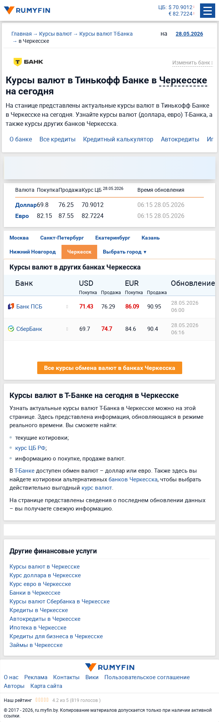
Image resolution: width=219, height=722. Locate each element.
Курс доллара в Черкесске (45, 575)
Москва (19, 238)
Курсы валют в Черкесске (44, 566)
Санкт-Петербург (62, 238)
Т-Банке (24, 470)
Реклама (35, 676)
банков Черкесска (133, 479)
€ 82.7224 (180, 14)
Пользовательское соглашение (147, 676)
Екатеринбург (112, 238)
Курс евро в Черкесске (40, 583)
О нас (11, 676)
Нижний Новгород (32, 252)
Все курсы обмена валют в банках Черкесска (109, 367)
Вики (92, 676)
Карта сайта (46, 685)
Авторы (14, 685)
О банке (20, 139)
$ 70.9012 (180, 7)
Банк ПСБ (25, 306)
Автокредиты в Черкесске (44, 618)
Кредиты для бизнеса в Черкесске (56, 636)
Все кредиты (57, 139)
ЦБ (161, 7)
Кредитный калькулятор (118, 139)
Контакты (66, 676)
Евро (22, 215)
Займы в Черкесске (36, 644)
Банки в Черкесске (34, 592)
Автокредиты (180, 139)
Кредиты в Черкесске (38, 609)
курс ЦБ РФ (30, 447)
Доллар (26, 204)
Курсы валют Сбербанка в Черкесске (59, 601)
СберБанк (25, 328)
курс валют (97, 487)
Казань (151, 238)
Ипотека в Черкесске (37, 627)
